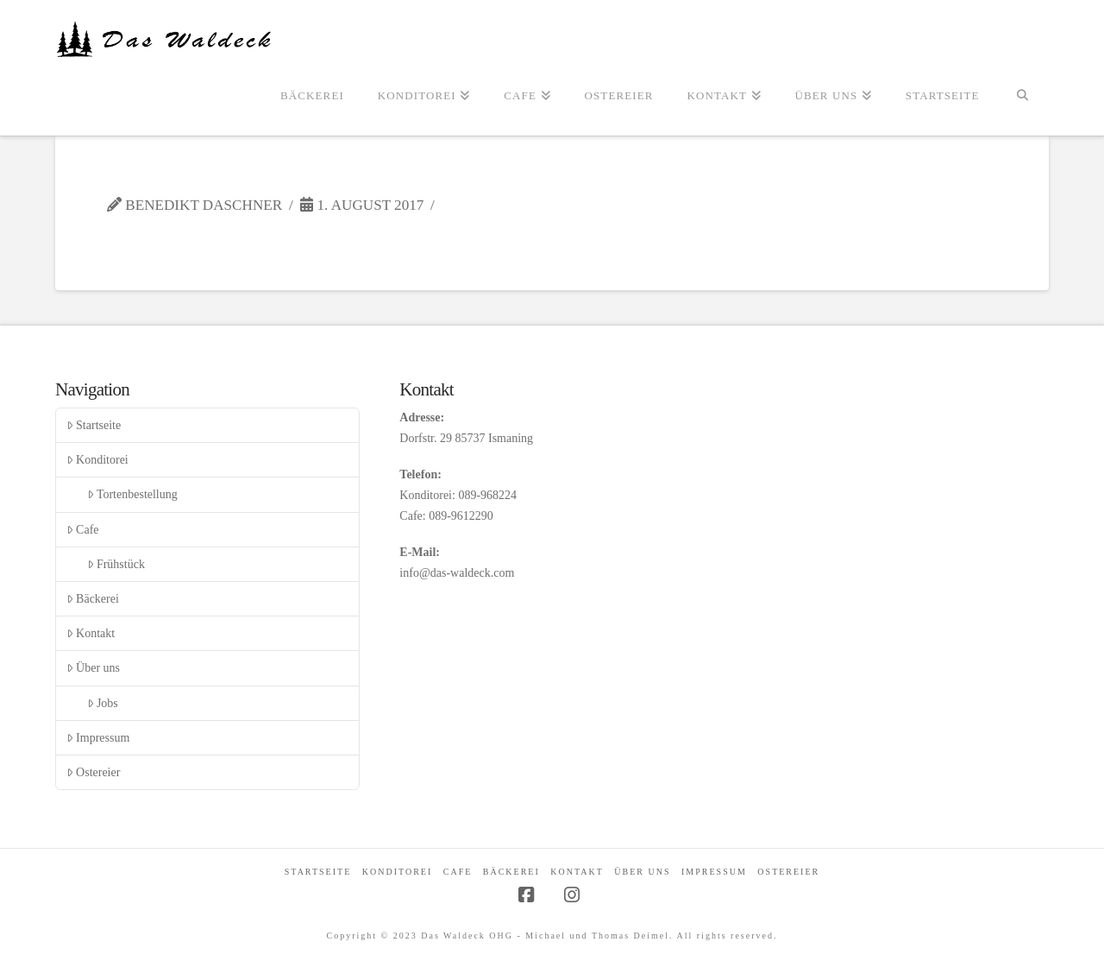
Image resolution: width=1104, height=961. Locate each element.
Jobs (102, 703)
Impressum (97, 737)
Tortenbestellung (132, 494)
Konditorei (97, 459)
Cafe (82, 529)
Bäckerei (92, 598)
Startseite (93, 425)
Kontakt (90, 633)
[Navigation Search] (1022, 97)
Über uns (93, 667)
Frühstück (116, 564)
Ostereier (93, 772)
